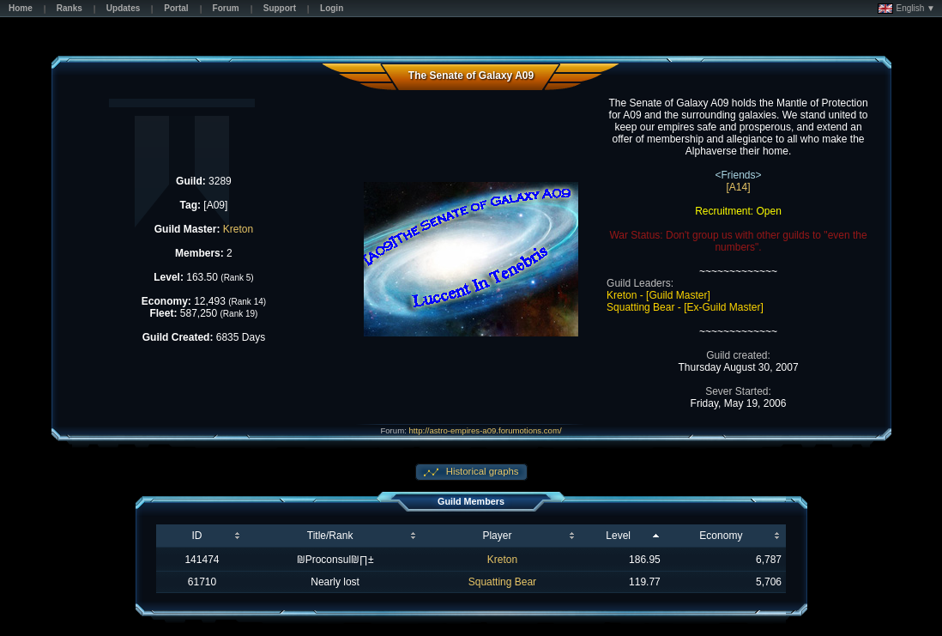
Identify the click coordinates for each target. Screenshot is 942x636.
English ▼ (906, 8)
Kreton (238, 229)
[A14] (739, 187)
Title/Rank (330, 536)
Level (618, 536)
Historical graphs (481, 471)
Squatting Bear (502, 582)
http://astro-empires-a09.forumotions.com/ (484, 430)
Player (496, 536)
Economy (720, 536)
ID (196, 536)
